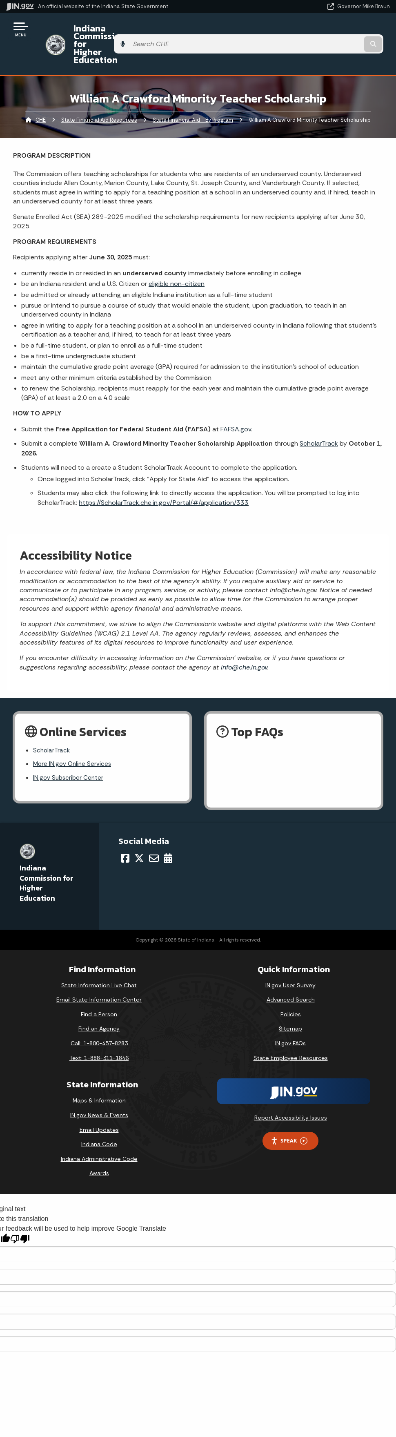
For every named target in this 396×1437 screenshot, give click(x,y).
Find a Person (99, 987)
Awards (99, 1145)
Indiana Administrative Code (99, 1131)
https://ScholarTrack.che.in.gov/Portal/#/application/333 (164, 473)
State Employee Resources (291, 1030)
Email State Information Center (99, 972)
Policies (290, 987)
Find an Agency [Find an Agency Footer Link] (99, 1001)
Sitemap (290, 1001)
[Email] (154, 831)
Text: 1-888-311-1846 (99, 1030)
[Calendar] (168, 831)
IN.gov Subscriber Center (69, 750)
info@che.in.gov (243, 637)
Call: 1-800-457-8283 (99, 1016)
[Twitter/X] (139, 831)
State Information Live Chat (99, 957)
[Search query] (332, 29)
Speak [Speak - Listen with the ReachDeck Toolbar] (289, 1113)
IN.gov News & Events (99, 1087)
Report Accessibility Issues (290, 1090)
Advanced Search (291, 972)
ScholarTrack (319, 413)
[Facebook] (125, 831)
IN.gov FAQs (290, 1016)
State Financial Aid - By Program (193, 90)
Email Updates (99, 1102)
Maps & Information (99, 1073)
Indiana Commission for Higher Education (153, 29)
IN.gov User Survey (290, 957)
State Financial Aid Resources (99, 90)
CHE (41, 90)
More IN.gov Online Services (73, 735)
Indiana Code (99, 1116)
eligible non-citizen (177, 254)
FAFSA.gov (235, 399)
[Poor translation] (20, 1211)
